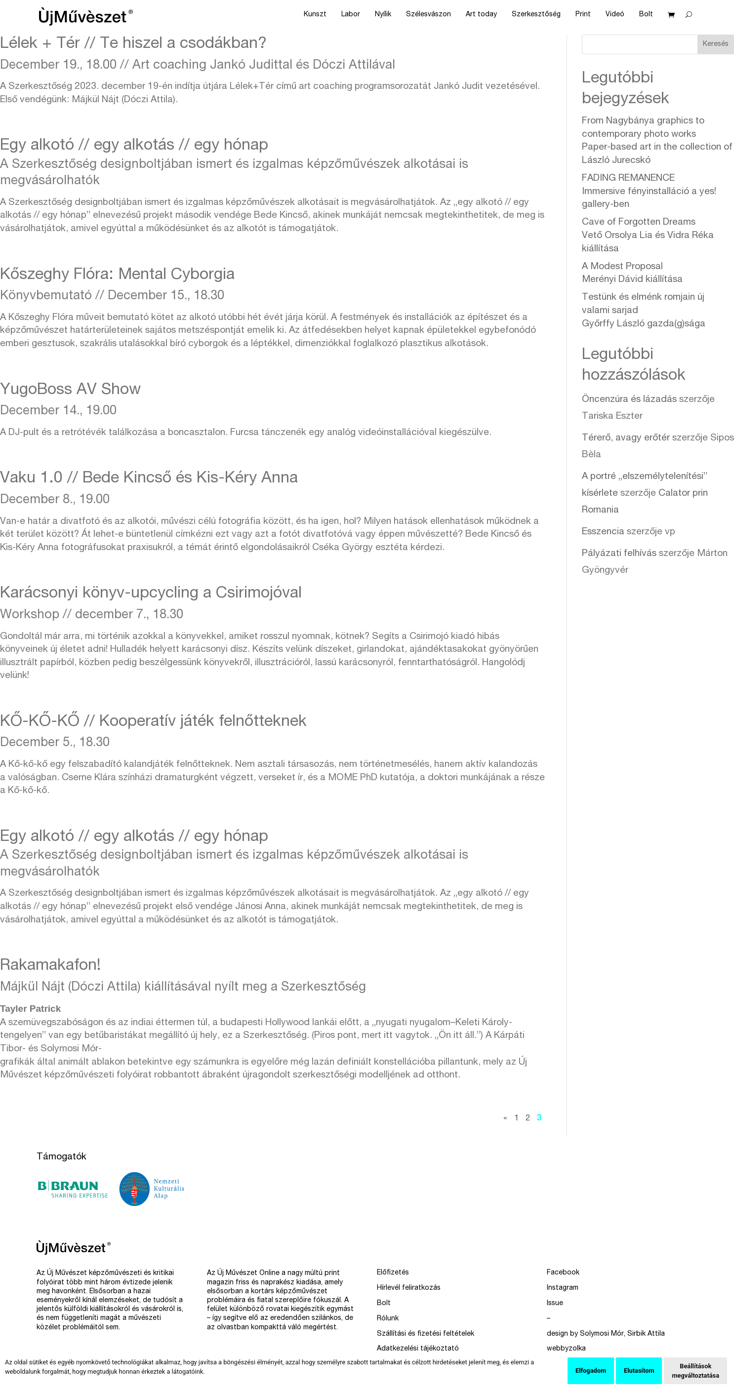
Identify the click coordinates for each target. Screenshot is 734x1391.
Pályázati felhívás (619, 553)
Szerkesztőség (536, 14)
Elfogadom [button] (590, 1370)
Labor (350, 14)
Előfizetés (393, 1273)
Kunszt (315, 14)
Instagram (562, 1288)
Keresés (716, 44)
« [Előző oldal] (505, 1119)
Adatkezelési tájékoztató (418, 1349)
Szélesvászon (428, 14)
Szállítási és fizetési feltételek (425, 1334)
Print (583, 14)
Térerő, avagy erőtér (626, 438)
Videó (615, 14)
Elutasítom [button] (639, 1370)
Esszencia (603, 532)
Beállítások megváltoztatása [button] (695, 1370)
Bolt (646, 14)
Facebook (563, 1273)
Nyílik (383, 14)
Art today (481, 14)
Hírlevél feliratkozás (409, 1288)
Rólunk (388, 1318)
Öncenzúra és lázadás (629, 399)
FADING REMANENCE (649, 191)
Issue (555, 1303)
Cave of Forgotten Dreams (648, 235)
